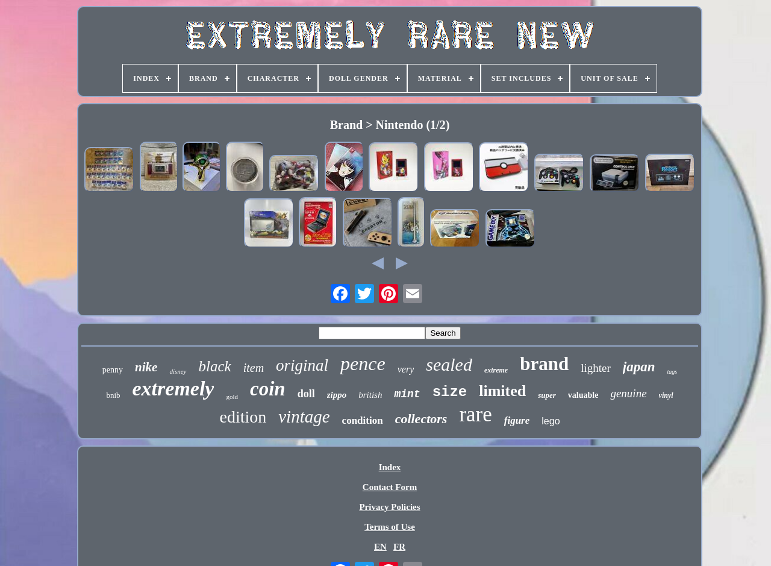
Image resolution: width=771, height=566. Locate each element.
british (370, 395)
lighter (596, 368)
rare (475, 414)
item (253, 367)
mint (407, 394)
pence (363, 363)
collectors (421, 418)
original (302, 365)
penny (112, 369)
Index (390, 467)
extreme (496, 370)
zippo (337, 395)
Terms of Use (389, 527)
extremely (173, 388)
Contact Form (390, 487)
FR (399, 547)
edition (242, 416)
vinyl (666, 395)
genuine (628, 393)
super (547, 395)
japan (639, 366)
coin (268, 389)
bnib (113, 395)
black (215, 366)
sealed (449, 364)
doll (306, 394)
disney (177, 371)
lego (551, 421)
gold (232, 396)
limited (502, 391)
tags (672, 371)
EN (380, 547)
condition (362, 420)
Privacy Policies (389, 507)
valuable (583, 395)
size (449, 392)
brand (544, 363)
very (406, 369)
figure (517, 420)
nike (146, 367)
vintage (303, 416)
